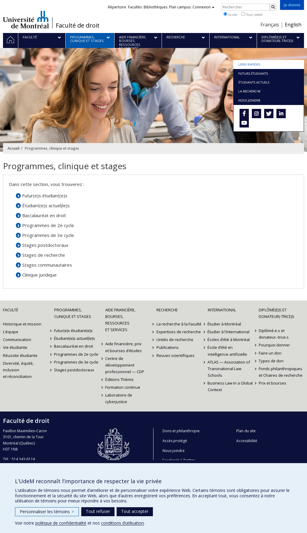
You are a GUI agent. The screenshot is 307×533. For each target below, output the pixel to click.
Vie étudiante (15, 347)
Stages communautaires (47, 265)
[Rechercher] (273, 7)
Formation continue (122, 387)
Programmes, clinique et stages (72, 313)
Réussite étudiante (20, 355)
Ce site (230, 14)
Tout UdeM (251, 14)
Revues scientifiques (175, 355)
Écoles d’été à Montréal (229, 339)
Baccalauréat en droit (44, 215)
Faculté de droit (78, 25)
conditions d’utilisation (122, 523)
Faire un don (270, 353)
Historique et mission (22, 324)
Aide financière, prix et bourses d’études (123, 347)
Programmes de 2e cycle (48, 225)
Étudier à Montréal (224, 324)
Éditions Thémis (119, 379)
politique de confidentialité (60, 523)
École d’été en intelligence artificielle (227, 351)
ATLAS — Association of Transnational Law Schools (229, 368)
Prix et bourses (272, 383)
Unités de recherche (174, 339)
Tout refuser (98, 511)
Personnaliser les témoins (47, 511)
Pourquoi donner (274, 345)
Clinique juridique (39, 275)
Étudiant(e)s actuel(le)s (46, 205)
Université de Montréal (26, 19)
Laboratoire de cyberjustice (118, 398)
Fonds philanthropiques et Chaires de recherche (281, 372)
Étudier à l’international (229, 331)
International (222, 310)
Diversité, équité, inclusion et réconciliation (18, 370)
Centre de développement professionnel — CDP (124, 365)
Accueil (13, 148)
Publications (167, 347)
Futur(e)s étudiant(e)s (44, 196)
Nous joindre (173, 450)
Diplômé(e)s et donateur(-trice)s (276, 313)
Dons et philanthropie (181, 430)
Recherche (167, 310)
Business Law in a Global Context (230, 386)
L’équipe (10, 331)
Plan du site (246, 430)
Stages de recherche (43, 255)
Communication (17, 339)
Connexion (203, 7)
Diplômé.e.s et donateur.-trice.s (274, 334)
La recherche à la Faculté (178, 324)
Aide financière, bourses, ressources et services (120, 319)
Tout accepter (134, 511)
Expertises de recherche (178, 331)
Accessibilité (246, 440)
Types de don (271, 361)
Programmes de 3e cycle (48, 235)
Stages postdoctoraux (45, 245)
